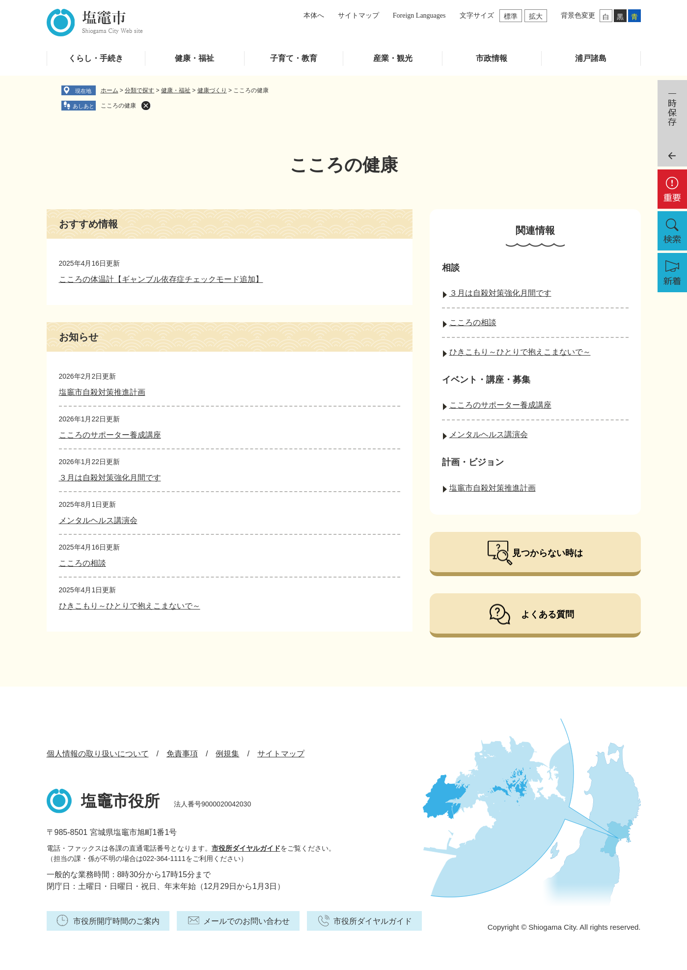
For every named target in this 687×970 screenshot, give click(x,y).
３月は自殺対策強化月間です (110, 477)
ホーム (109, 90)
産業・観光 (392, 58)
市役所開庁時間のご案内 (116, 921)
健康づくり (212, 90)
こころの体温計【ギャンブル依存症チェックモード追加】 (161, 279)
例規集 (227, 753)
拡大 (536, 16)
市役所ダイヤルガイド (246, 848)
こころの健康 (118, 105)
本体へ (313, 15)
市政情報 (491, 58)
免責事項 (182, 753)
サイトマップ (358, 15)
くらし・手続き (95, 58)
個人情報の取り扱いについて (98, 753)
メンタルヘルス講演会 (98, 520)
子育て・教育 (293, 58)
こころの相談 (82, 563)
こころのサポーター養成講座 (110, 435)
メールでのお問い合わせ (246, 921)
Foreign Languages (419, 15)
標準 (511, 16)
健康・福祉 (194, 58)
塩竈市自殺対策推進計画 (102, 392)
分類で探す (139, 90)
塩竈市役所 (120, 801)
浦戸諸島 (590, 58)
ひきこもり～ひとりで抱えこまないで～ (129, 606)
